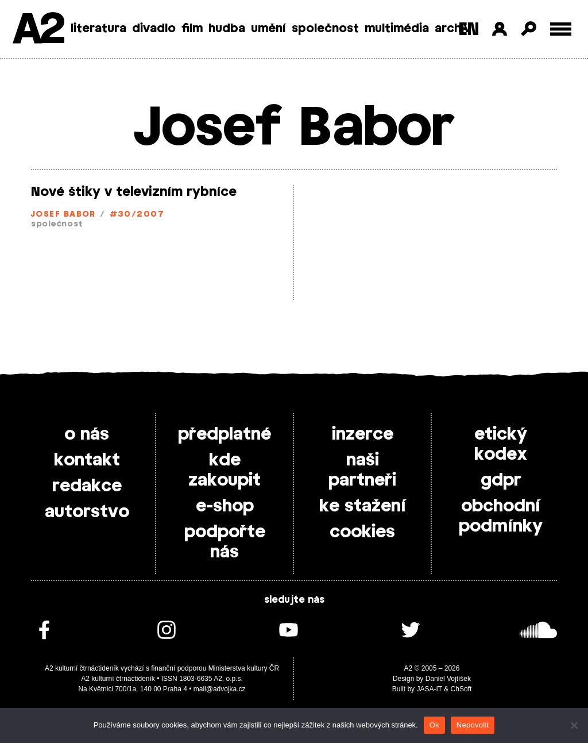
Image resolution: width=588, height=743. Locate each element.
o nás (86, 434)
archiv (453, 28)
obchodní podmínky (501, 516)
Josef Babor (63, 215)
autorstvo (87, 512)
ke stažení (362, 506)
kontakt (87, 460)
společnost (325, 28)
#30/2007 (137, 215)
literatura (98, 28)
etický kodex (500, 444)
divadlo (154, 28)
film (192, 28)
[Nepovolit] (573, 725)
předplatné (224, 434)
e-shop (225, 506)
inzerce (362, 434)
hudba (226, 28)
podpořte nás (224, 542)
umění (268, 28)
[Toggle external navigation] (560, 29)
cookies (362, 532)
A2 (38, 30)
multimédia (397, 28)
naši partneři (362, 470)
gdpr (501, 480)
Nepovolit (473, 725)
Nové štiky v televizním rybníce (134, 192)
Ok (434, 725)
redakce (87, 486)
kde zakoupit (224, 470)
